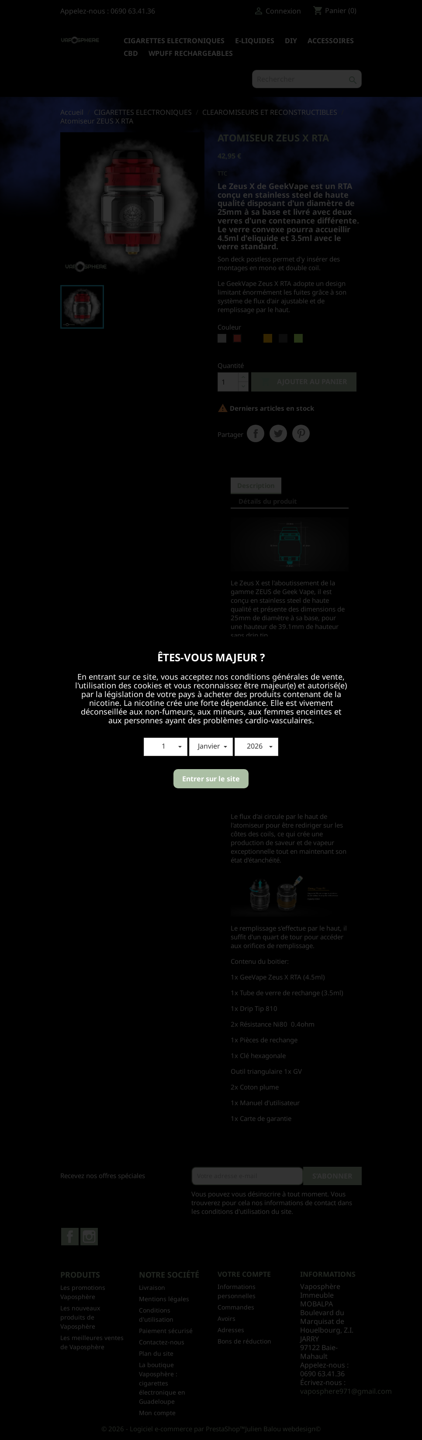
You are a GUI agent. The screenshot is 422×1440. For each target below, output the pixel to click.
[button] (165, 747)
